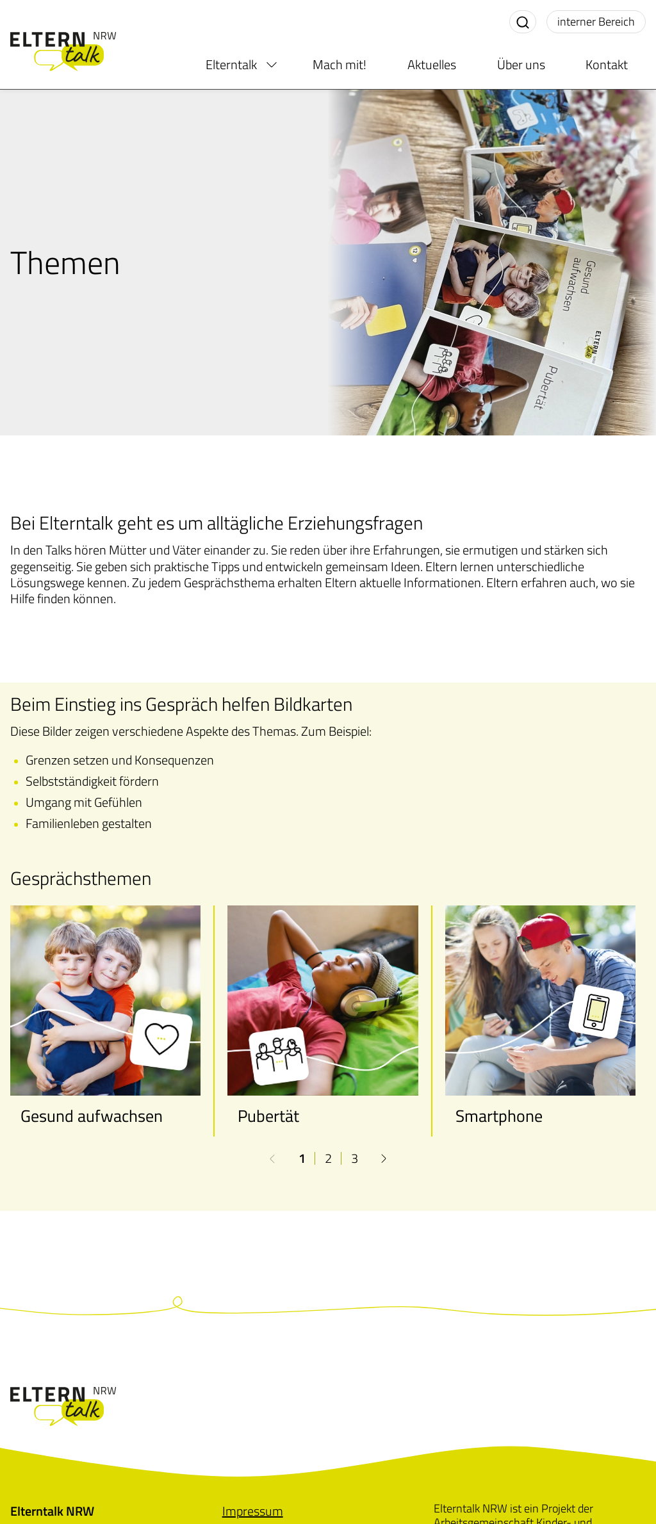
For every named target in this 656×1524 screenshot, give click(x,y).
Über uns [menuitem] (521, 64)
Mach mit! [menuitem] (339, 64)
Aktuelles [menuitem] (431, 64)
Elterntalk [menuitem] (231, 64)
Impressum (252, 1511)
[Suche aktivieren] (522, 21)
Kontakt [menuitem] (607, 64)
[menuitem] (271, 64)
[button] (383, 1158)
